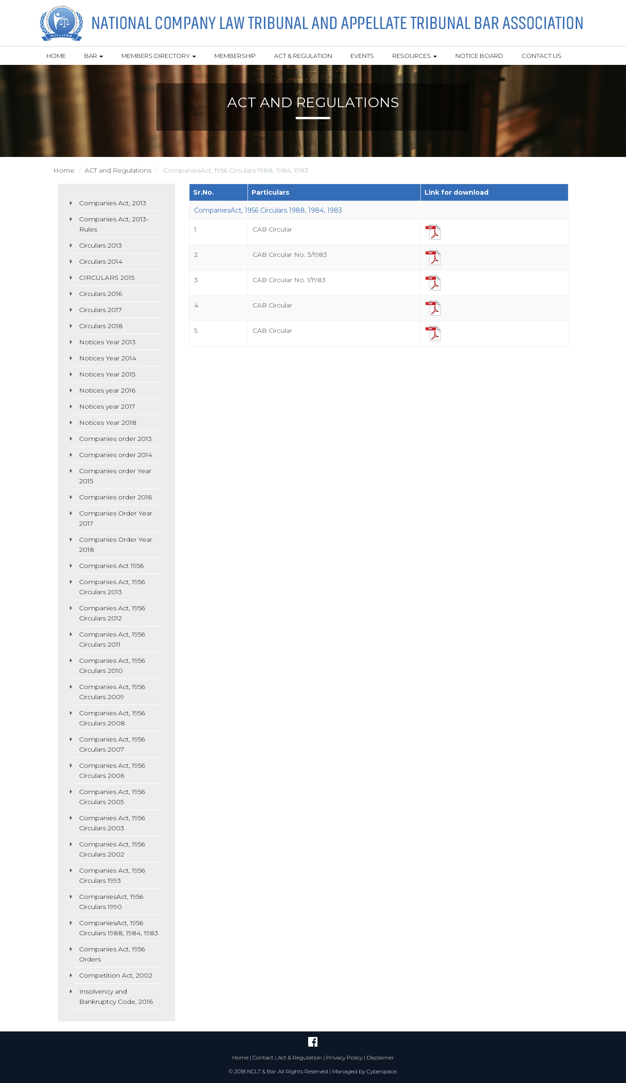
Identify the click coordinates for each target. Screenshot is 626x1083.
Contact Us (542, 55)
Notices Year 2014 (107, 358)
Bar (93, 55)
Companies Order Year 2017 (115, 518)
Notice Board (479, 55)
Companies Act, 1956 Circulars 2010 (112, 665)
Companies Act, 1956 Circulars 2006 (112, 770)
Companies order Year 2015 (115, 476)
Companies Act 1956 (111, 566)
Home (56, 55)
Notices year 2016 (107, 390)
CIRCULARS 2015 (106, 277)
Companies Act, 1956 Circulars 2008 (112, 718)
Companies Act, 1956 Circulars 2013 (112, 587)
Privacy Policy (344, 1057)
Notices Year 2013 (107, 342)
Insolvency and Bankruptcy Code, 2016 (116, 996)
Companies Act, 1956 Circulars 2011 (112, 639)
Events (362, 55)
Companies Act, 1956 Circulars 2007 (112, 744)
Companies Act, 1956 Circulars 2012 (112, 613)
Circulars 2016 (100, 294)
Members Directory (158, 55)
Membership (235, 55)
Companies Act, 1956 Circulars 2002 (112, 849)
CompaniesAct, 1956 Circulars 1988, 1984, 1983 (118, 928)
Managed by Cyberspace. (364, 1071)
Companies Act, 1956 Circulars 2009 (112, 692)
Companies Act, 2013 (112, 203)
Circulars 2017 (100, 310)
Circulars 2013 (100, 245)
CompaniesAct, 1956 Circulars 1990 (111, 901)
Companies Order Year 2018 (115, 544)
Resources (414, 55)
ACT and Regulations (118, 170)
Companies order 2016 (115, 497)
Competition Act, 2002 (115, 975)
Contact (263, 1057)
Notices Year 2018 (108, 422)
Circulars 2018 (101, 326)
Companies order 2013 (115, 438)
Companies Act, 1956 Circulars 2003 (112, 823)
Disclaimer (380, 1057)
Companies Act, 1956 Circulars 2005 (112, 797)
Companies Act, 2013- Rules (114, 224)
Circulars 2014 (100, 261)
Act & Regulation (303, 55)
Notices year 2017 (107, 406)
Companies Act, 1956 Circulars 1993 (112, 875)
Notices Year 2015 (107, 374)
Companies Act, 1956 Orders (112, 954)
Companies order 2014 (115, 455)
